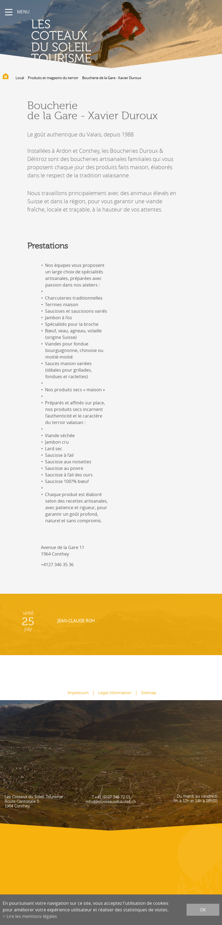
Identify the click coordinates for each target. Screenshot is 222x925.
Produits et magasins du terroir (53, 77)
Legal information (114, 693)
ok (203, 910)
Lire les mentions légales (32, 916)
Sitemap (148, 693)
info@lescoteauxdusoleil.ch (111, 801)
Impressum (78, 693)
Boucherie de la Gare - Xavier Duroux (111, 77)
